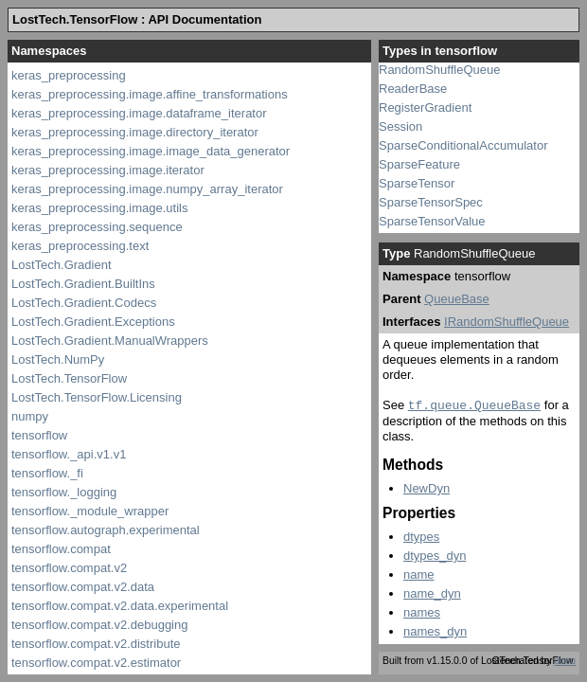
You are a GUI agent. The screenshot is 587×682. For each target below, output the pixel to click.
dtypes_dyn (435, 555)
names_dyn (435, 631)
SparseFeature (419, 164)
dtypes (421, 536)
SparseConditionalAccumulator (463, 145)
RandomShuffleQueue (439, 70)
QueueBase (456, 299)
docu (565, 660)
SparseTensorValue (432, 221)
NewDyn (426, 488)
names (421, 612)
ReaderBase (413, 88)
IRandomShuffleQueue (506, 321)
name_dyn (432, 593)
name (419, 574)
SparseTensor (416, 183)
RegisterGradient (425, 107)
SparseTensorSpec (431, 202)
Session (400, 126)
